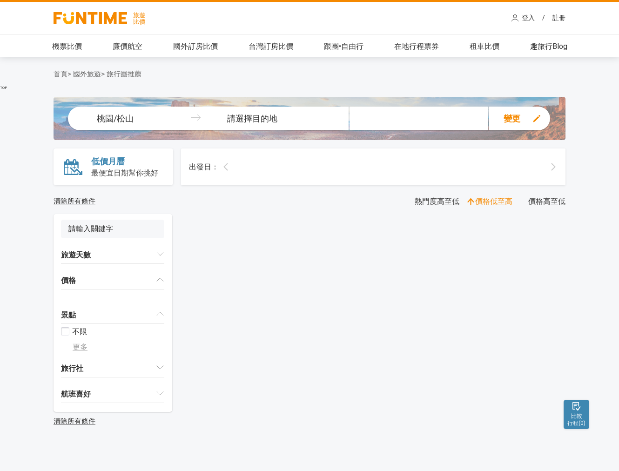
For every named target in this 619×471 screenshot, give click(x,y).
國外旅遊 (87, 74)
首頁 (60, 74)
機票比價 (67, 46)
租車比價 (484, 46)
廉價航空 (127, 46)
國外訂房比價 (195, 46)
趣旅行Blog (548, 46)
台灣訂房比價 (271, 46)
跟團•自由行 (343, 46)
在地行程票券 (416, 46)
